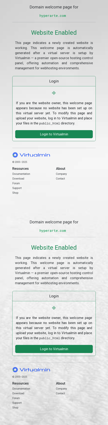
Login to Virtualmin (54, 134)
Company (61, 173)
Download (18, 178)
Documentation (21, 173)
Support (17, 187)
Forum (16, 183)
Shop (15, 192)
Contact (76, 190)
